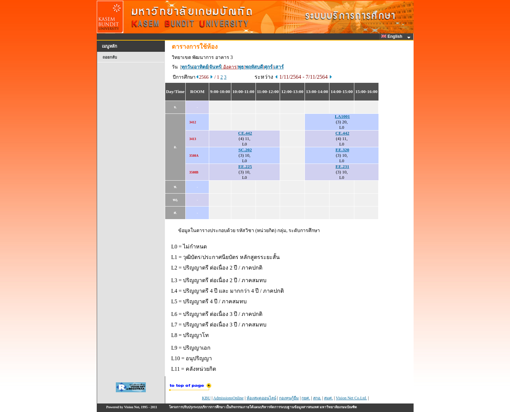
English (392, 36)
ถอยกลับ (110, 57)
